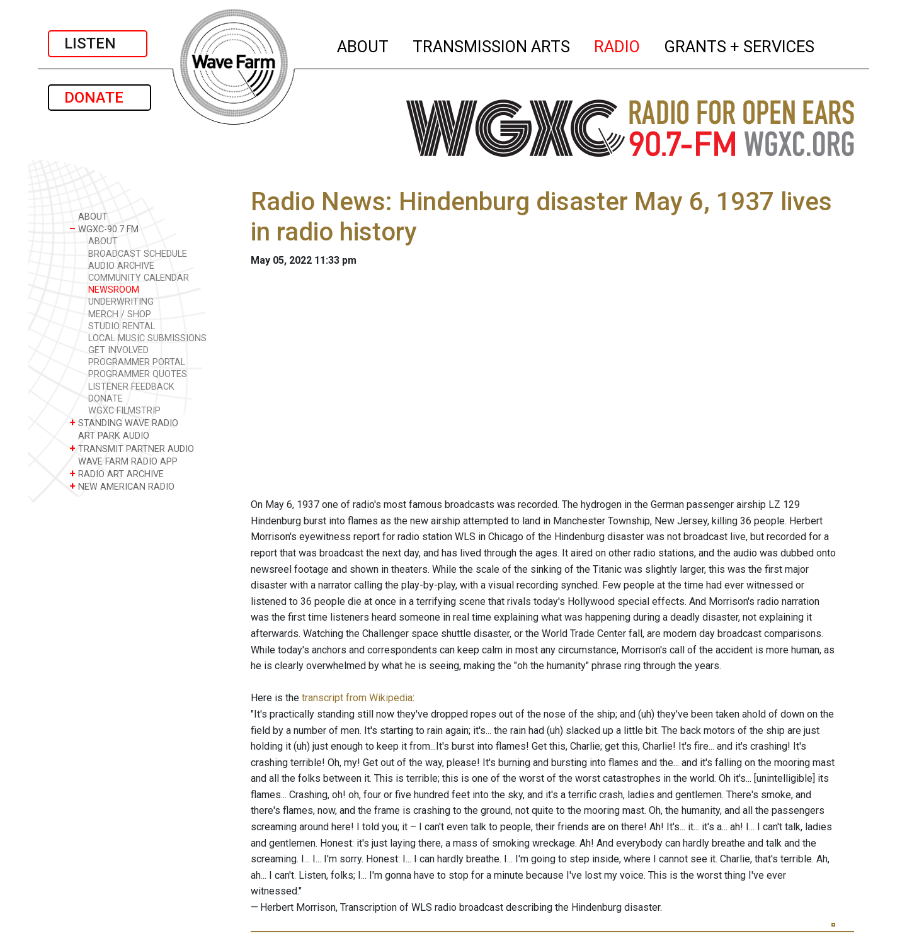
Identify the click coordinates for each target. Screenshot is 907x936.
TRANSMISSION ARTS (492, 44)
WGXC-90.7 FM (104, 229)
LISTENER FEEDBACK (131, 386)
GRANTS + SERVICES (739, 44)
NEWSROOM (113, 290)
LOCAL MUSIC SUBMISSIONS (147, 338)
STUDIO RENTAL (121, 326)
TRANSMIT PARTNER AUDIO (131, 448)
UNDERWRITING (121, 301)
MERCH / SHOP (119, 314)
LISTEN (97, 43)
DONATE (99, 97)
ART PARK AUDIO (109, 435)
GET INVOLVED (118, 350)
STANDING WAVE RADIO (123, 423)
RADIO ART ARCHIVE (116, 474)
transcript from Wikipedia (357, 698)
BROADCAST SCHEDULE (137, 254)
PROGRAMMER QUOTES (137, 374)
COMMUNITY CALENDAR (138, 278)
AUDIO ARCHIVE (121, 266)
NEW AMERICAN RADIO (121, 486)
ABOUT (363, 44)
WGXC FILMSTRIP (124, 410)
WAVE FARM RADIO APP (123, 461)
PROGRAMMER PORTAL (136, 362)
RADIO (617, 44)
